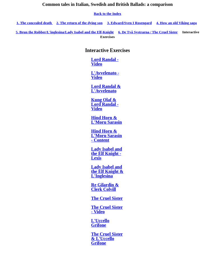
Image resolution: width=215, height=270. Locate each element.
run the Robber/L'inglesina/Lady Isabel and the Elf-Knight (65, 32)
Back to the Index (107, 13)
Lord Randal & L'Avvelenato (106, 88)
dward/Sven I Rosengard (129, 23)
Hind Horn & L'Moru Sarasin (106, 120)
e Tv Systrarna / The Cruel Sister (148, 32)
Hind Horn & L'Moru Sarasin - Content (106, 135)
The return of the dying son (79, 23)
